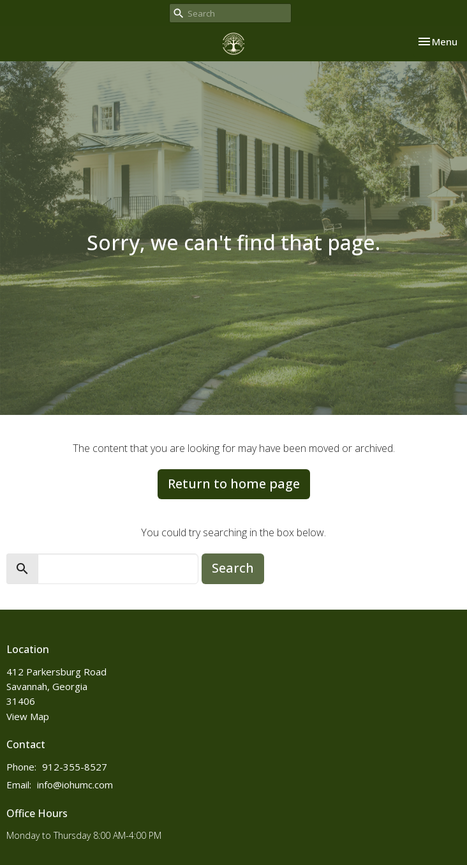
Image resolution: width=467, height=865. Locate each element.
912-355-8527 (74, 766)
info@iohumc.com (75, 784)
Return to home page (234, 483)
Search (233, 567)
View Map (27, 716)
